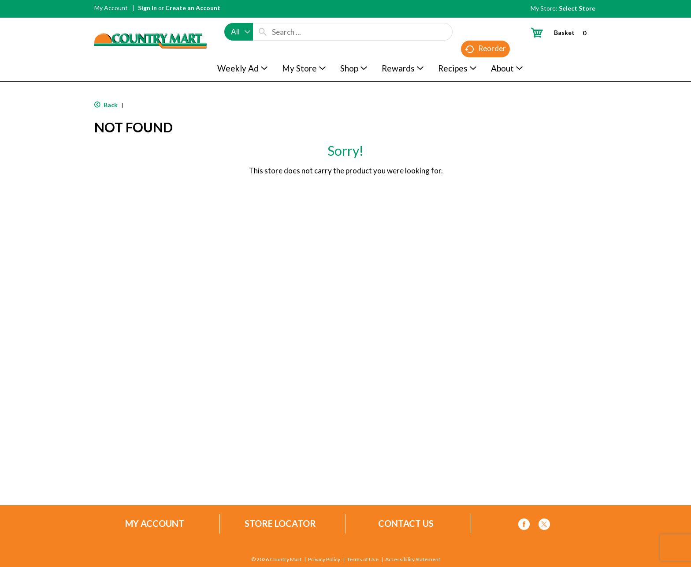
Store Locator (280, 523)
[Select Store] (578, 8)
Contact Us (406, 523)
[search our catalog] (262, 32)
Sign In (147, 7)
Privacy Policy (324, 559)
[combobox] (238, 32)
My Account (111, 7)
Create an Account (192, 7)
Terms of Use (363, 559)
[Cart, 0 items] (562, 32)
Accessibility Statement (412, 559)
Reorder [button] (485, 49)
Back (106, 105)
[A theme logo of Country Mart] (150, 24)
